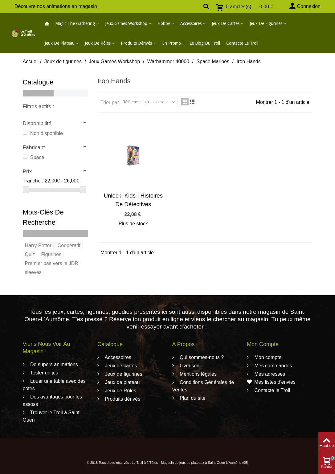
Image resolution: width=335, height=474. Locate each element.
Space (37, 157)
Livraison (188, 365)
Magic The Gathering (75, 23)
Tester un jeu (44, 372)
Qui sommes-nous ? (201, 357)
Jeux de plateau (60, 43)
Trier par (109, 102)
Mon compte (267, 357)
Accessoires (191, 23)
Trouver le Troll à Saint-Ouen (52, 416)
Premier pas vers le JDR (51, 263)
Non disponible (46, 133)
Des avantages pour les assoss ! (52, 400)
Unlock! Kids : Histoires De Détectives (133, 199)
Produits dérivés (136, 43)
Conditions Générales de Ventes (203, 386)
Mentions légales (197, 374)
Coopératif (69, 245)
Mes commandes (272, 365)
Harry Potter (38, 245)
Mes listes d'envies (271, 382)
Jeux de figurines (266, 23)
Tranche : (33, 180)
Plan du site (192, 398)
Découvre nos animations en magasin (55, 6)
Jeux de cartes (225, 23)
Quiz (30, 254)
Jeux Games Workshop (126, 23)
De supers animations (53, 364)
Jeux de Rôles (98, 43)
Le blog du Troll (205, 43)
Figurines (51, 254)
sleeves (33, 272)
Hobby (163, 23)
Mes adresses (269, 374)
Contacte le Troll (242, 43)
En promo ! (172, 43)
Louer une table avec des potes (54, 384)
